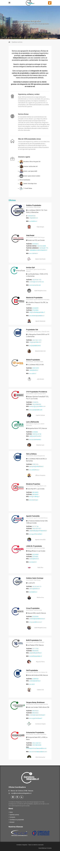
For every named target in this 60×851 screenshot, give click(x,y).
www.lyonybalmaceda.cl (35, 439)
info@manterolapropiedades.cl (37, 312)
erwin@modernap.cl (34, 496)
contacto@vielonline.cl (35, 681)
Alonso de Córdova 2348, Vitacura (22, 791)
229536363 (35, 616)
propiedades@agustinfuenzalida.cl (38, 530)
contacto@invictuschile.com (36, 281)
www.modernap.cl (33, 500)
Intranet (12, 822)
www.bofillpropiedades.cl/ (35, 656)
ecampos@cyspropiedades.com (37, 406)
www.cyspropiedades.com (35, 409)
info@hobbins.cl (33, 218)
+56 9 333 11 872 (36, 340)
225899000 (35, 678)
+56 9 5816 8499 (41, 246)
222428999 (35, 308)
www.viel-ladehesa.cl (34, 469)
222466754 (35, 402)
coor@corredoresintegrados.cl (21, 793)
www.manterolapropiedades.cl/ (36, 315)
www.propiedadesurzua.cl (35, 622)
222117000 (35, 648)
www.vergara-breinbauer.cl (35, 718)
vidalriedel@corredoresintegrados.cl (38, 250)
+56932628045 (31, 216)
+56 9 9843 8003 (36, 745)
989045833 (35, 710)
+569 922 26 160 (36, 434)
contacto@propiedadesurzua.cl (37, 618)
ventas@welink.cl (33, 370)
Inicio (12, 812)
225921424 (35, 464)
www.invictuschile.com (35, 285)
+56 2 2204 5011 (36, 743)
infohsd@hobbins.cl (34, 588)
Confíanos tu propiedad (17, 819)
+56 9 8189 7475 (36, 279)
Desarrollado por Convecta (45, 848)
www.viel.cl (32, 684)
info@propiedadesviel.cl (35, 342)
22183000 (35, 432)
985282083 (35, 650)
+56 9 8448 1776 (43, 248)
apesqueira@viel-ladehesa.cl (36, 466)
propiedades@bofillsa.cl (35, 653)
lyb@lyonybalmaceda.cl (35, 436)
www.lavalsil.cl (32, 562)
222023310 (35, 244)
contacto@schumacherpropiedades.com (36, 748)
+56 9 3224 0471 (36, 528)
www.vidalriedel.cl (33, 253)
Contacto (13, 817)
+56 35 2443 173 (36, 586)
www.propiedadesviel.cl (35, 345)
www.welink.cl (32, 373)
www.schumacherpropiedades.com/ (38, 751)
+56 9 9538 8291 (36, 404)
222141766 (35, 526)
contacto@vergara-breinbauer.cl (37, 715)
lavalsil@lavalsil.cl (34, 558)
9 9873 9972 (35, 368)
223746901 (35, 556)
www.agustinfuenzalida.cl (35, 534)
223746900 (35, 554)
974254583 (35, 310)
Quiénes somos (15, 814)
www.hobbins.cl (33, 221)
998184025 (35, 492)
